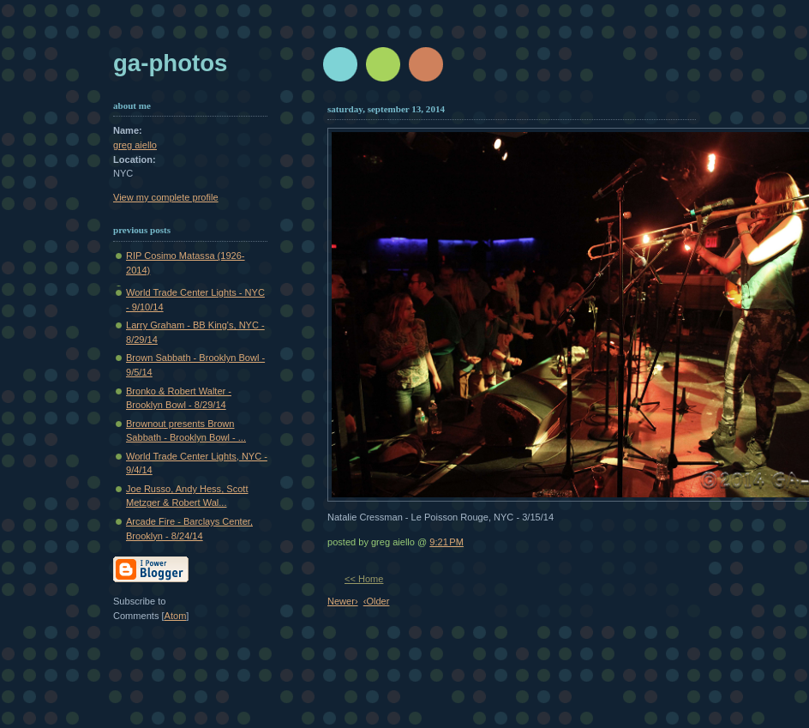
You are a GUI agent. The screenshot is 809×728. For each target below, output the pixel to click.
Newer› (342, 601)
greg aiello (135, 145)
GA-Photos (170, 63)
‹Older (376, 601)
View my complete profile (166, 197)
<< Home (364, 579)
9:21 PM (446, 542)
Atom (176, 616)
